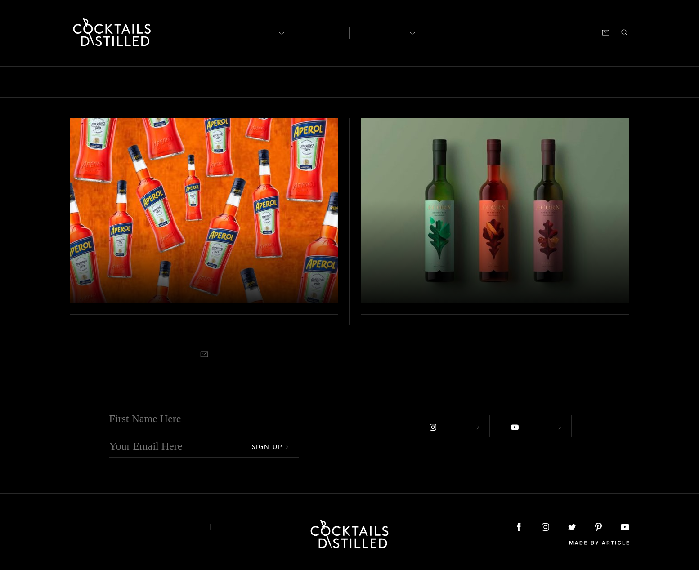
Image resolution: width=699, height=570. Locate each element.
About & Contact (103, 527)
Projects (501, 82)
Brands (161, 82)
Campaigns (206, 82)
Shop (518, 32)
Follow (454, 427)
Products (459, 82)
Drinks (251, 82)
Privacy (181, 527)
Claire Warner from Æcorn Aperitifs (459, 277)
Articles (316, 32)
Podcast (548, 32)
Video (629, 82)
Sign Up (270, 446)
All (65, 82)
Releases (544, 82)
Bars (91, 82)
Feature (289, 82)
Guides (328, 82)
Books (123, 82)
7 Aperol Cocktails (141, 285)
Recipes (381, 31)
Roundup (589, 82)
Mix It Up (372, 82)
